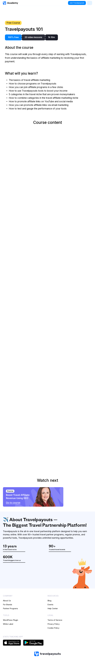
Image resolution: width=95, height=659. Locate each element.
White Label (8, 624)
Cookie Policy (53, 628)
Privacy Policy (53, 624)
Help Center (53, 608)
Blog (49, 600)
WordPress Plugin (10, 620)
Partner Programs (10, 608)
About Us (7, 600)
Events (50, 604)
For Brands (7, 604)
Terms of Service (55, 620)
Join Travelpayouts (77, 3)
